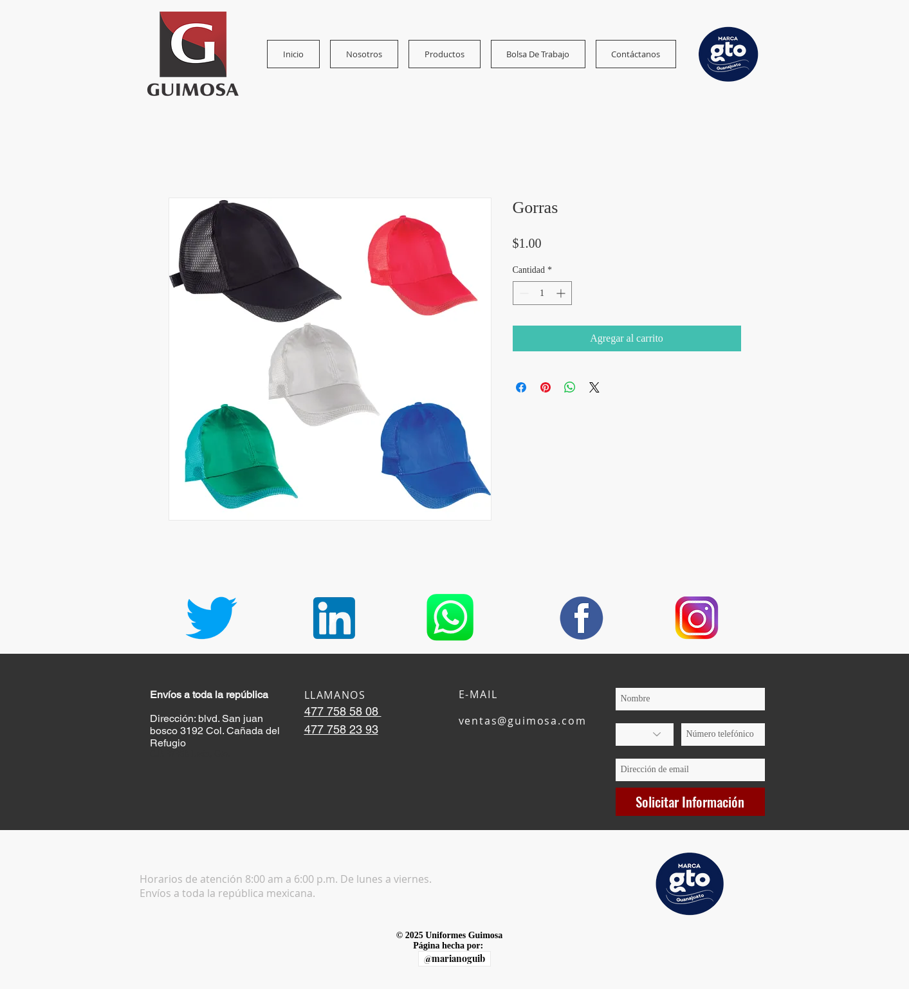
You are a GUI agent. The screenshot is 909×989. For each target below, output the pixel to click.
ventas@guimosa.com (523, 721)
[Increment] (562, 293)
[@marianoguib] (454, 958)
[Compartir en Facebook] (521, 387)
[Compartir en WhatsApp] (570, 387)
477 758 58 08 (342, 711)
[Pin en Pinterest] (545, 387)
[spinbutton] (542, 293)
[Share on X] (594, 387)
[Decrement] (523, 293)
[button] (364, 54)
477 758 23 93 (341, 729)
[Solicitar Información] (690, 802)
